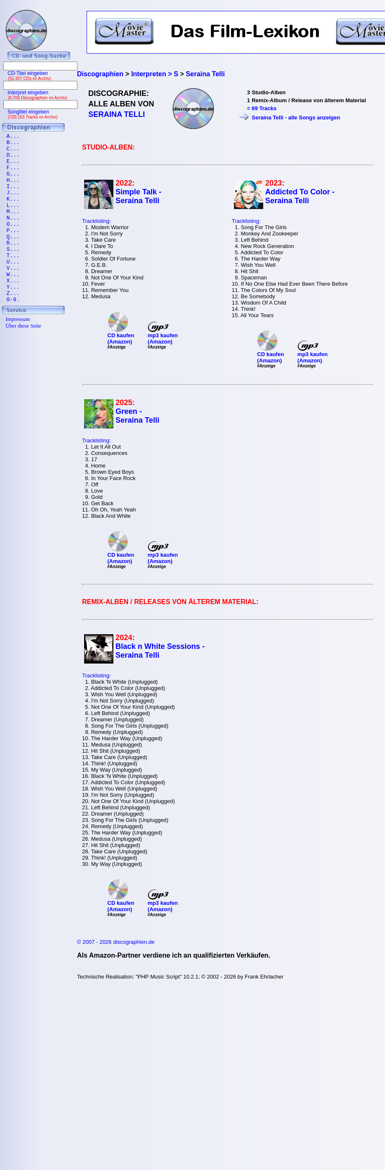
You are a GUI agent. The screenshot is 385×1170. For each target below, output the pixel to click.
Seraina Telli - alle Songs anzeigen (296, 117)
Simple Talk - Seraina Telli (139, 196)
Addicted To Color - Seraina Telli (300, 196)
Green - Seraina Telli (137, 415)
